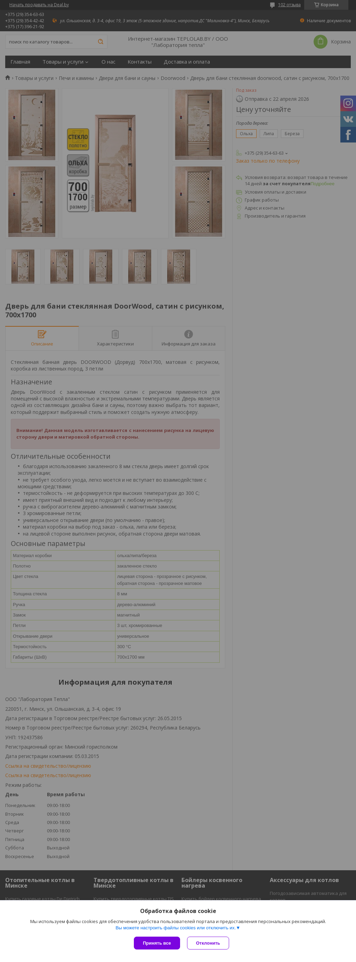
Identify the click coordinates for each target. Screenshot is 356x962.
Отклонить (208, 943)
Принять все (157, 943)
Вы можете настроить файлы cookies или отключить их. (175, 927)
